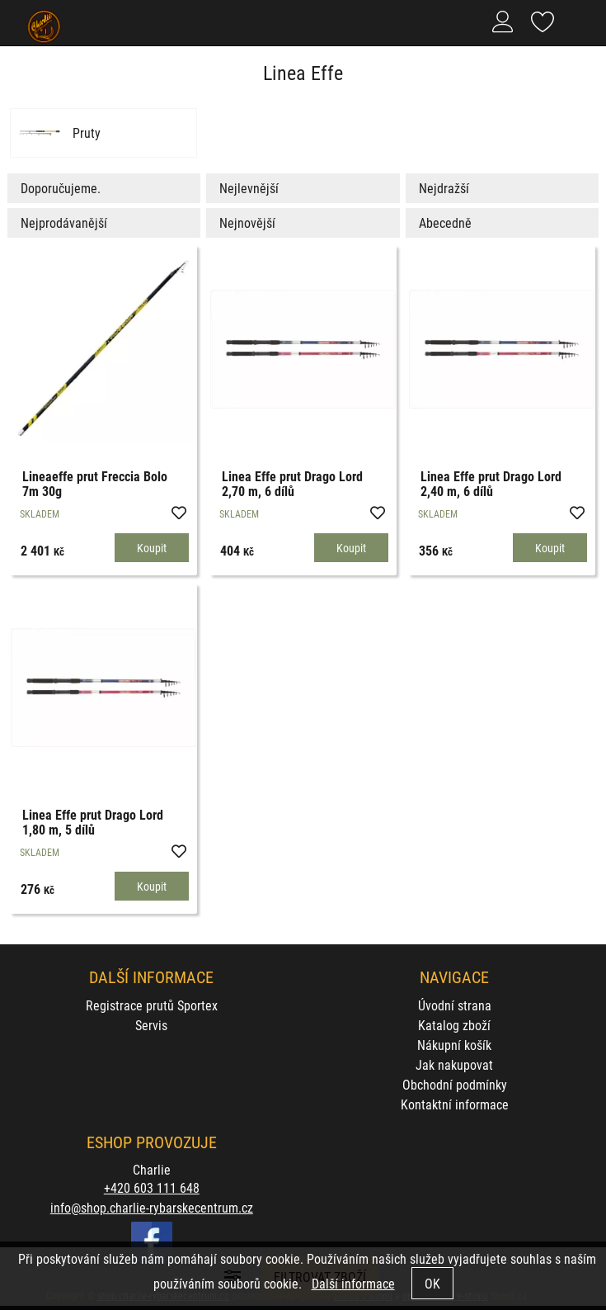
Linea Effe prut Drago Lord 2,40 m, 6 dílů (490, 483)
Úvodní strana (454, 1005)
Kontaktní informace (455, 1104)
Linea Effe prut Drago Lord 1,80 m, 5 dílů (92, 822)
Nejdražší (444, 187)
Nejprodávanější (64, 222)
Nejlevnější (249, 187)
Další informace (353, 1283)
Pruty (87, 133)
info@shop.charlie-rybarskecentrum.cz (151, 1207)
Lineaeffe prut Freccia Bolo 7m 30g (94, 483)
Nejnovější (247, 222)
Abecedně (445, 222)
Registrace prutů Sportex (152, 1005)
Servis (151, 1024)
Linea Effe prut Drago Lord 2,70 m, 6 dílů (292, 483)
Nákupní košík (454, 1044)
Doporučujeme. (61, 187)
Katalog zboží (454, 1024)
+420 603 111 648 (152, 1187)
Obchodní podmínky (454, 1084)
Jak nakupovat (454, 1064)
